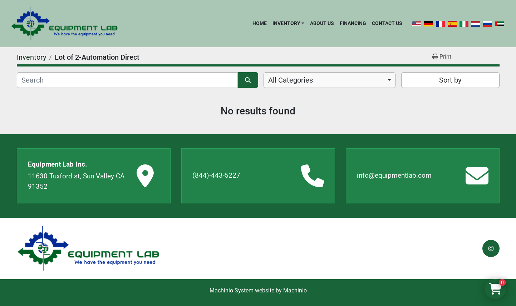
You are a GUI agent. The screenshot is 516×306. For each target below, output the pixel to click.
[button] (288, 23)
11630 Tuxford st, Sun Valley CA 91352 (76, 181)
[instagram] (491, 248)
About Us (322, 23)
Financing (353, 23)
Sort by (450, 80)
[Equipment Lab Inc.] (88, 248)
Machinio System (232, 290)
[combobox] (329, 80)
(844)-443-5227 (216, 175)
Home (259, 23)
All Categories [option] (290, 80)
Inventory (286, 23)
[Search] (127, 80)
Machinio (295, 290)
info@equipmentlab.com (394, 175)
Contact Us (387, 23)
